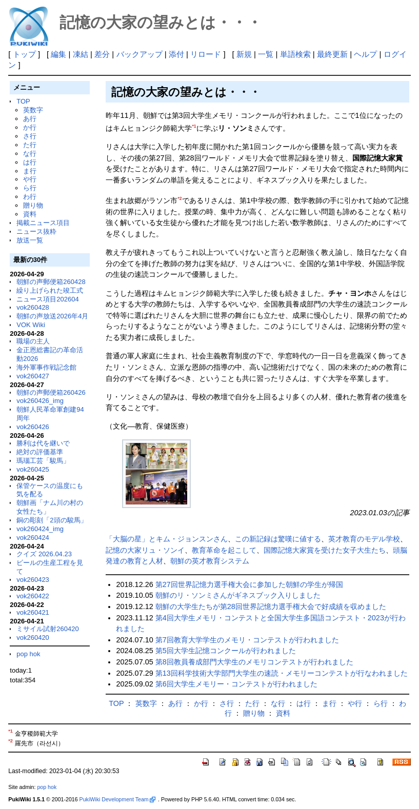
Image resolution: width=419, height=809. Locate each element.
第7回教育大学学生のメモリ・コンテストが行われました (247, 640)
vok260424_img (40, 529)
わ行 (29, 196)
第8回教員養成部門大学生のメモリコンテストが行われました (254, 662)
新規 (244, 54)
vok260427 (32, 376)
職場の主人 (33, 341)
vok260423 (32, 579)
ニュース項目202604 (47, 299)
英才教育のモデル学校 (364, 539)
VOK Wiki (30, 325)
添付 (176, 54)
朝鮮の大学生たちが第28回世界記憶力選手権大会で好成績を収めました (270, 606)
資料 (29, 214)
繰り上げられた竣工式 (49, 290)
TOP (23, 101)
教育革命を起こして (224, 550)
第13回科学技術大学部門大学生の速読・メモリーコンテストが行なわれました (281, 673)
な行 (29, 153)
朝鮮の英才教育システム (209, 561)
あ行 (29, 119)
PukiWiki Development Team (117, 799)
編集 (58, 54)
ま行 (29, 171)
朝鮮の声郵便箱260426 (50, 392)
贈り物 (33, 205)
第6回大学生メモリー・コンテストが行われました (236, 684)
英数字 (33, 110)
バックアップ (139, 54)
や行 (29, 179)
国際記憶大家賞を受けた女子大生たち (325, 550)
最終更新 (332, 54)
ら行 (29, 188)
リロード (205, 54)
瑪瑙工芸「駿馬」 (43, 460)
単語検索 (295, 54)
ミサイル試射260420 (47, 629)
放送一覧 (29, 240)
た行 (29, 145)
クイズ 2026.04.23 (44, 554)
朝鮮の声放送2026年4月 (52, 316)
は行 (29, 162)
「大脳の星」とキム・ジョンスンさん (167, 539)
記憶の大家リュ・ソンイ (145, 550)
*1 (194, 126)
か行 (29, 127)
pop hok (28, 654)
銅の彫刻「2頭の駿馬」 (51, 520)
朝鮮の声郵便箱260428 (50, 282)
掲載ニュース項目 (43, 223)
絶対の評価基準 (39, 452)
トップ (24, 54)
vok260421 (32, 612)
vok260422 (32, 596)
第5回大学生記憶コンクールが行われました (225, 650)
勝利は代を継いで (43, 443)
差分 (102, 54)
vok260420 (32, 637)
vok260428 (32, 307)
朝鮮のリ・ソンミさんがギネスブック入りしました (238, 595)
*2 (179, 198)
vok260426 (32, 427)
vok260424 (32, 537)
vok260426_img (40, 400)
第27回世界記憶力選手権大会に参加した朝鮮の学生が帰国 (249, 584)
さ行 (29, 136)
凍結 (80, 54)
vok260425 (32, 469)
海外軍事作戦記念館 (46, 367)
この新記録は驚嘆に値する (278, 539)
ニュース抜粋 (36, 231)
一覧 (265, 54)
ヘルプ (365, 54)
